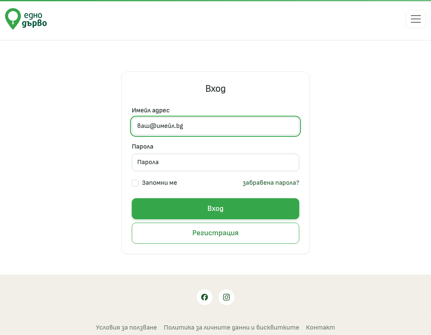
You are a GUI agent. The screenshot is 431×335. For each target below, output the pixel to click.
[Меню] (416, 19)
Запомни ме (159, 183)
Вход (215, 208)
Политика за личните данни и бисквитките (231, 328)
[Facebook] (204, 297)
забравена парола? (270, 183)
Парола (142, 147)
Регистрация (215, 233)
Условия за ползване (126, 328)
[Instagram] (226, 297)
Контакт (320, 328)
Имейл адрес (151, 110)
